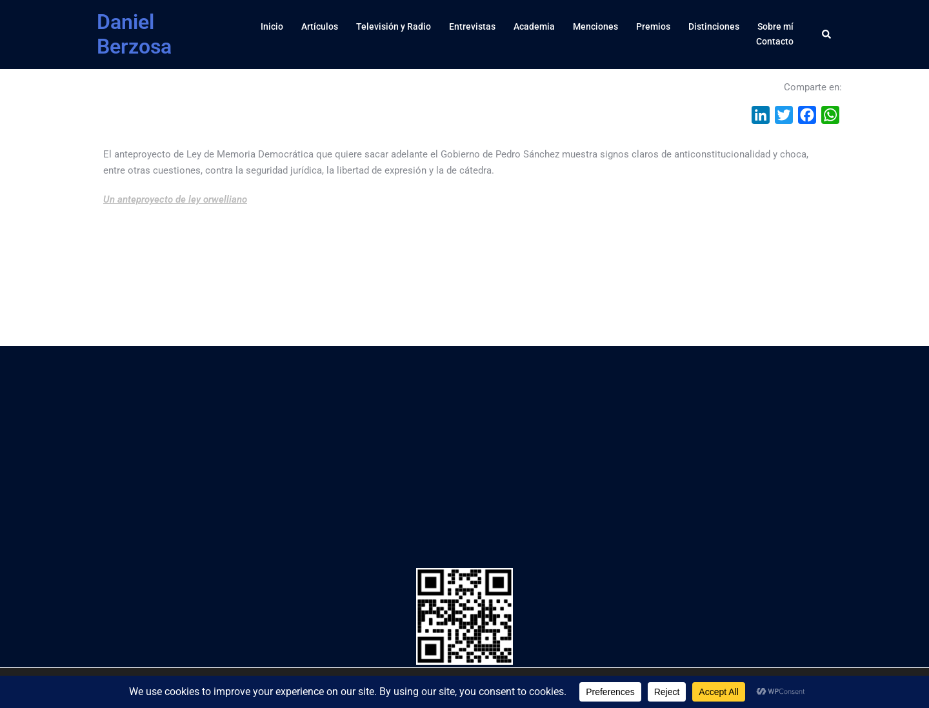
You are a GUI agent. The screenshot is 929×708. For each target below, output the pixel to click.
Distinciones (713, 26)
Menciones (595, 26)
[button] (827, 34)
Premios (653, 26)
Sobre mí (775, 26)
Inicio (272, 26)
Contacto (775, 41)
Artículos (319, 26)
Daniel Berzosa (134, 34)
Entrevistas (472, 26)
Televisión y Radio (393, 26)
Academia (534, 26)
